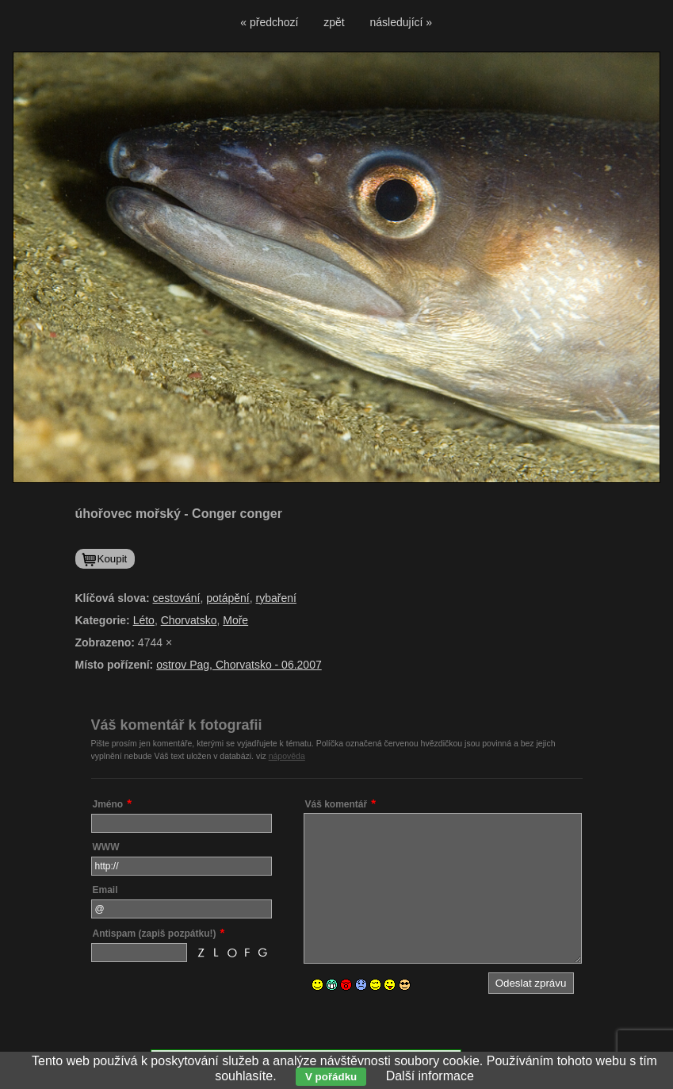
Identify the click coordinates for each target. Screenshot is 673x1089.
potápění (228, 598)
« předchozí (269, 22)
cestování (177, 598)
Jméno (108, 804)
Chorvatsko (189, 620)
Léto (144, 620)
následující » (401, 22)
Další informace (430, 1076)
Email (105, 889)
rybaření (276, 598)
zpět (333, 22)
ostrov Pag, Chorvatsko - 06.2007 (239, 664)
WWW (106, 847)
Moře (235, 620)
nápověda (287, 756)
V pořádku (331, 1077)
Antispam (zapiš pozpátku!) (154, 933)
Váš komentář (336, 804)
